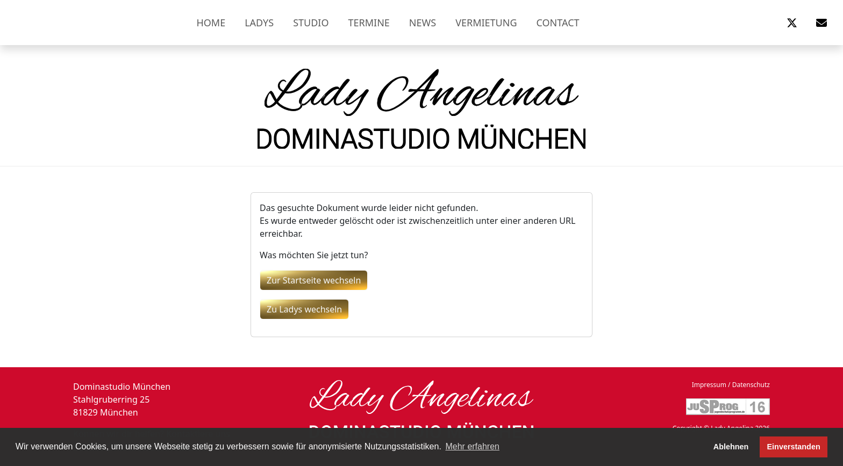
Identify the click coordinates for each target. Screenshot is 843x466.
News (422, 22)
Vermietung (486, 22)
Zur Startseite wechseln (314, 280)
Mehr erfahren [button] (472, 446)
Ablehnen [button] (731, 446)
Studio (310, 22)
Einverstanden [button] (793, 446)
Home (210, 22)
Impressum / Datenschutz (731, 384)
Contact (558, 22)
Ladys (259, 22)
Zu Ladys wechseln (304, 309)
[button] (792, 22)
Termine (369, 22)
